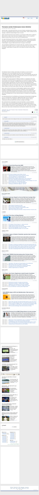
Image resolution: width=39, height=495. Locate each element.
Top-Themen (5, 161)
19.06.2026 (4, 438)
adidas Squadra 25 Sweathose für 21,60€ (15, 205)
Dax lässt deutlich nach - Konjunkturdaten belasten (17, 181)
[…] (17, 171)
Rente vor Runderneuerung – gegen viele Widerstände (18, 182)
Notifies (18, 444)
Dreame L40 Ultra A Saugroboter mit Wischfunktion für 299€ (18, 207)
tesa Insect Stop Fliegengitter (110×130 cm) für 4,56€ (17, 227)
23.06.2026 (4, 433)
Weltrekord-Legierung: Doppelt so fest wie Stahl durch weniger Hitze (19, 197)
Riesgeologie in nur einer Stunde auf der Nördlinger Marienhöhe (19, 320)
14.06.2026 (12, 433)
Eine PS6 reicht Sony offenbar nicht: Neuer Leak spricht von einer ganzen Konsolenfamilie (24, 245)
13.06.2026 (12, 434)
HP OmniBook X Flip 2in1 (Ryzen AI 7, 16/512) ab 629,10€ (18, 224)
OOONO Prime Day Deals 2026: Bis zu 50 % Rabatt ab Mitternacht (10, 395)
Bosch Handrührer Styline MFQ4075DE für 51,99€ (17, 206)
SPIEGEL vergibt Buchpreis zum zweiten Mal (16, 267)
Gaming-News (5, 230)
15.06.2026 (4, 442)
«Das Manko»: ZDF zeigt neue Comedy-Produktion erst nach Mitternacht (21, 263)
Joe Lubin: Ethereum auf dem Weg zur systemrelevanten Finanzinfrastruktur (21, 304)
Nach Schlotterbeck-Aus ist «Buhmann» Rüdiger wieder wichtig (19, 285)
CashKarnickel (6, 128)
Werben (19, 488)
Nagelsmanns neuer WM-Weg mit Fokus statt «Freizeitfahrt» (19, 284)
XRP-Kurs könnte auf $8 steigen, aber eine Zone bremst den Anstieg (20, 305)
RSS (28, 488)
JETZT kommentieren (19, 141)
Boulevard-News (6, 193)
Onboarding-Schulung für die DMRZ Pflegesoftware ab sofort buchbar (19, 311)
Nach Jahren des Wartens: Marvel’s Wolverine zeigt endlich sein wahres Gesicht (22, 246)
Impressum (27, 487)
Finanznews (5, 288)
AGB (19, 487)
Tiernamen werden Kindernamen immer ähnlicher (16, 27)
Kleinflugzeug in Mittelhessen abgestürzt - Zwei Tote (17, 183)
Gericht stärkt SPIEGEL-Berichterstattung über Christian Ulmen (18, 254)
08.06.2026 (12, 438)
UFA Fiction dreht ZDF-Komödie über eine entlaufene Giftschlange (20, 265)
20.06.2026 (4, 437)
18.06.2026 (4, 439)
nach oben (35, 489)
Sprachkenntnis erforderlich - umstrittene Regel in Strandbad (19, 283)
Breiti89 (5, 117)
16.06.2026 (4, 441)
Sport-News (5, 269)
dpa (14, 28)
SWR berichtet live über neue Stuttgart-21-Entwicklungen (18, 264)
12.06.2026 (12, 435)
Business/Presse (6, 308)
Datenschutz (16, 487)
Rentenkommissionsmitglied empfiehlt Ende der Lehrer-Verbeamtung (20, 178)
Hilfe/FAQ (23, 488)
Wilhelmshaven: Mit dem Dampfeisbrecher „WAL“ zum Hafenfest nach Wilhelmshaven (23, 319)
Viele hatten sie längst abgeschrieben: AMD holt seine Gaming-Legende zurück (22, 248)
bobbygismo (6, 137)
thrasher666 (6, 121)
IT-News (4, 211)
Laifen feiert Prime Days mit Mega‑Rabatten (13, 215)
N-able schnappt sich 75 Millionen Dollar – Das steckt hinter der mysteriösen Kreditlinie (23, 303)
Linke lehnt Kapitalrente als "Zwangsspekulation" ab (17, 176)
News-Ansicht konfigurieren (15, 443)
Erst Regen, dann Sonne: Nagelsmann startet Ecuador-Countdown (18, 273)
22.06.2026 (4, 434)
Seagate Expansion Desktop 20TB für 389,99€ (16, 225)
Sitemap (11, 487)
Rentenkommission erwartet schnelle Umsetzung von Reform (19, 175)
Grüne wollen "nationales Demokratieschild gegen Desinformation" (20, 179)
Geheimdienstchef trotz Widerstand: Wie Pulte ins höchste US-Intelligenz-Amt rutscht (23, 180)
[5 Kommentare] (4, 111)
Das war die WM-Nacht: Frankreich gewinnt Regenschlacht (18, 286)
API (25, 488)
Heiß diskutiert (12, 442)
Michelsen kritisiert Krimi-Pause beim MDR (13, 165)
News (17, 488)
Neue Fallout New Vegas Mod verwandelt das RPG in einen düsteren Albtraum (22, 247)
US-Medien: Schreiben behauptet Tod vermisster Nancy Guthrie (9, 365)
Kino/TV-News (5, 250)
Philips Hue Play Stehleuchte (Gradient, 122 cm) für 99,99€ (18, 228)
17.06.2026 (4, 440)
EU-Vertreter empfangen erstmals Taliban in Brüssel (17, 174)
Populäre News (12, 441)
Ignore (15, 444)
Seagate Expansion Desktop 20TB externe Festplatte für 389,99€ (19, 226)
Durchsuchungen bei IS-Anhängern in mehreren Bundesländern (9, 347)
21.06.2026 (4, 436)
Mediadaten (22, 487)
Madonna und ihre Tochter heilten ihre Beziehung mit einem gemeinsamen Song (10, 413)
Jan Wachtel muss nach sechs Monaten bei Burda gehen (18, 266)
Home (11, 488)
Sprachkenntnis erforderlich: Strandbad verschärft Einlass (18, 282)
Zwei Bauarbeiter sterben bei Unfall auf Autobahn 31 (17, 177)
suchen (14, 426)
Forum (14, 488)
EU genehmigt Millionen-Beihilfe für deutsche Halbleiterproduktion (9, 356)
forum (37, 143)
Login (28, 18)
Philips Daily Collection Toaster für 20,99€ (15, 208)
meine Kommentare (11, 444)
